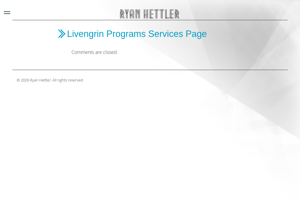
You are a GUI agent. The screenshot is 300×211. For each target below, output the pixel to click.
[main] (154, 42)
